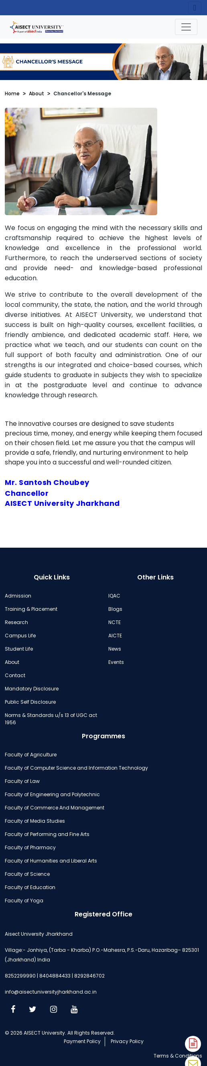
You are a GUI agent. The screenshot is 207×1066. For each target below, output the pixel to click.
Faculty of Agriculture (31, 754)
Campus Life (20, 635)
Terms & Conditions (178, 1055)
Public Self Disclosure (30, 701)
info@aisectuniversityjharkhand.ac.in (51, 991)
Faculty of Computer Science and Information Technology (76, 767)
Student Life (19, 648)
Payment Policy (82, 1041)
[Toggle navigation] (186, 27)
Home (12, 93)
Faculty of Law (22, 781)
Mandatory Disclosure (32, 688)
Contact (15, 675)
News (114, 648)
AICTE (115, 635)
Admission (18, 595)
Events (116, 662)
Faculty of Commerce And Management (54, 807)
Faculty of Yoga (24, 900)
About (36, 93)
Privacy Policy (127, 1041)
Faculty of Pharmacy (30, 847)
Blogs (115, 609)
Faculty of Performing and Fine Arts (47, 834)
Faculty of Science (27, 874)
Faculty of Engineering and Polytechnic (52, 794)
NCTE (114, 622)
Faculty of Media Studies (35, 820)
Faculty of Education (30, 887)
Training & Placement (31, 609)
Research (16, 622)
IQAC (114, 595)
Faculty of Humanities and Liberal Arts (51, 860)
